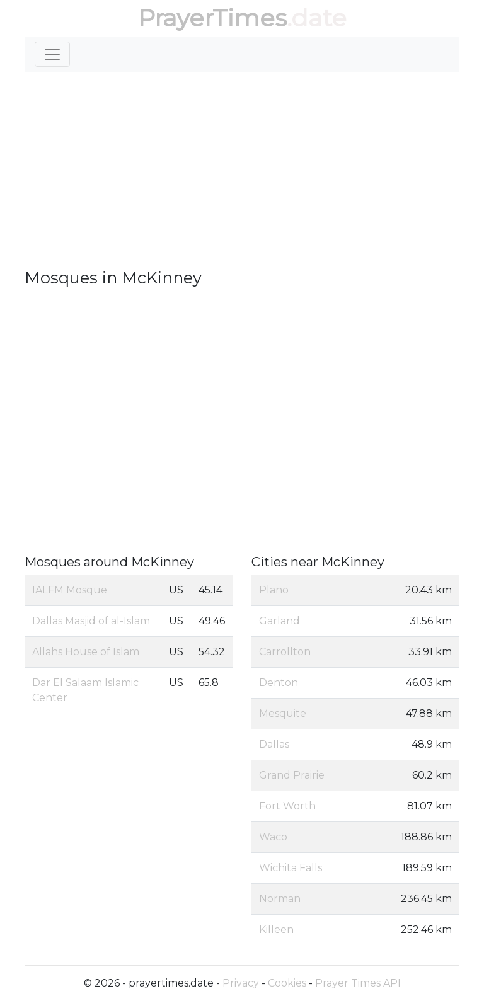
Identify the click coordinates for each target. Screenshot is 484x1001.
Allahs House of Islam (85, 652)
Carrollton (285, 652)
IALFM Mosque (69, 590)
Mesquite (282, 713)
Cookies (287, 983)
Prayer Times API (358, 983)
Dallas (274, 744)
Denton (278, 683)
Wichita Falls (290, 868)
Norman (280, 899)
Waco (273, 837)
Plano (274, 590)
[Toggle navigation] (52, 54)
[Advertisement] (242, 170)
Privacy (240, 983)
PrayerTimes (212, 18)
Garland (279, 621)
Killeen (276, 929)
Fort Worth (287, 806)
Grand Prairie (292, 775)
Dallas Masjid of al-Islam (91, 621)
